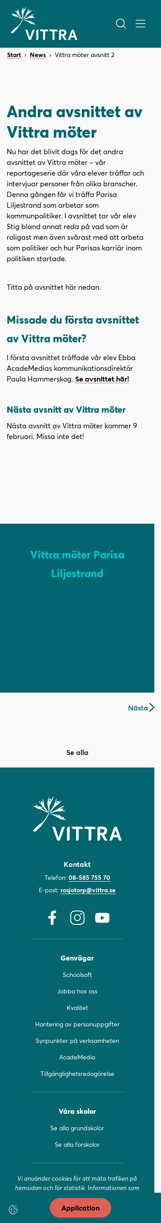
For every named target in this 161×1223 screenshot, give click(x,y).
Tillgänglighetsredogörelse (77, 1073)
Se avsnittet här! (102, 378)
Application (80, 1207)
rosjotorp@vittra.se (88, 890)
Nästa (141, 707)
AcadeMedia (77, 1057)
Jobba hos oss (77, 991)
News (38, 55)
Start (14, 55)
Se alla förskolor (77, 1144)
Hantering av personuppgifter (77, 1024)
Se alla (77, 752)
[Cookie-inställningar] (13, 1209)
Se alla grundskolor (77, 1128)
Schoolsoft (77, 974)
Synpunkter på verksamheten (77, 1040)
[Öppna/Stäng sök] (121, 23)
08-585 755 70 (89, 877)
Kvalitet (77, 1007)
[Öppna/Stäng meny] (140, 23)
